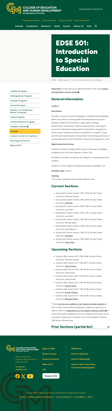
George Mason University (90, 9)
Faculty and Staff (65, 20)
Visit (44, 369)
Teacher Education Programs (22, 122)
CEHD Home (76, 348)
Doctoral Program (17, 105)
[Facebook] (17, 376)
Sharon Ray (69, 242)
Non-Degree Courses (23, 141)
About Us (78, 26)
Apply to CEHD (48, 348)
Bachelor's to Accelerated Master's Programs (21, 111)
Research (46, 26)
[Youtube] (30, 376)
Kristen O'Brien (71, 292)
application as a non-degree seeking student (87, 310)
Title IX (22, 397)
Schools (19, 26)
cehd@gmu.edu (21, 369)
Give (89, 26)
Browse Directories (50, 359)
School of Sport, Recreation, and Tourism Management (83, 366)
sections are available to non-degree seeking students (81, 304)
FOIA (90, 397)
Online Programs (17, 117)
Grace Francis (70, 266)
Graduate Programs (18, 100)
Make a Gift (47, 364)
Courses (14, 131)
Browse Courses (49, 354)
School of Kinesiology (80, 359)
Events (66, 26)
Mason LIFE (19, 146)
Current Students (49, 20)
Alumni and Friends (82, 20)
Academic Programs (18, 91)
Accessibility (80, 397)
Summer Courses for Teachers (25, 136)
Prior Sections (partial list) (80, 327)
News (57, 26)
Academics (32, 26)
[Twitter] (23, 376)
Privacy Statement (64, 397)
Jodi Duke (69, 203)
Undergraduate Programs (21, 96)
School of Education (79, 354)
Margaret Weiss (71, 299)
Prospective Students (31, 20)
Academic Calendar (23, 127)
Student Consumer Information (41, 397)
